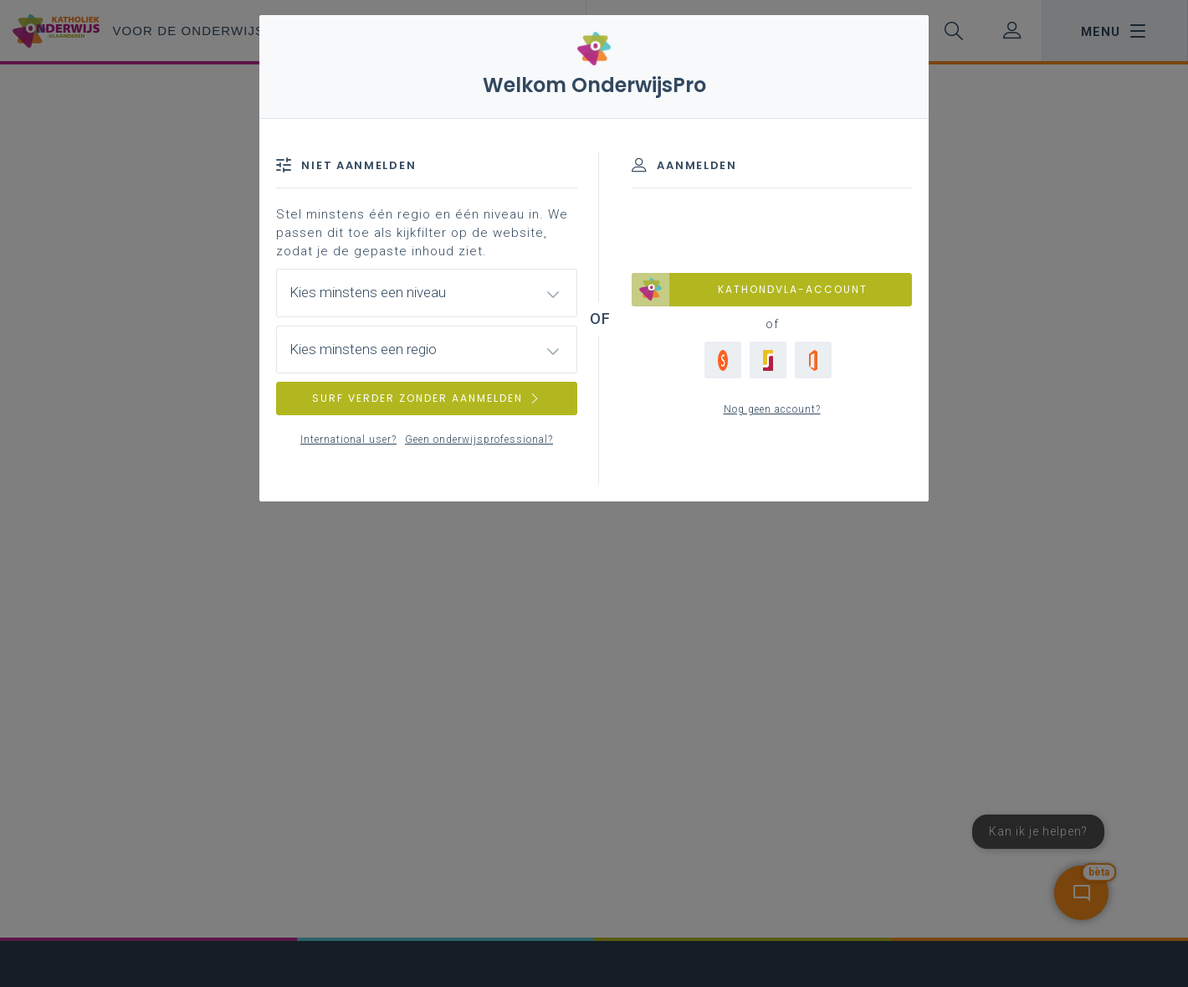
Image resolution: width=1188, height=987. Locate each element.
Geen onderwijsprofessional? (479, 439)
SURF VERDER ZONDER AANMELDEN (426, 398)
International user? (348, 439)
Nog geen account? (772, 409)
